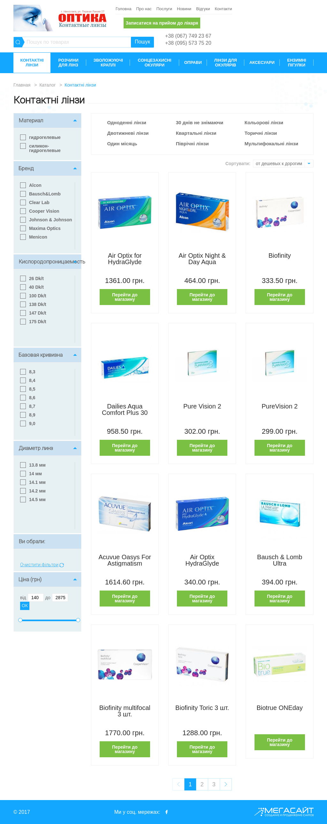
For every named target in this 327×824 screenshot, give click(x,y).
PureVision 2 (280, 406)
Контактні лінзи (31, 63)
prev (178, 784)
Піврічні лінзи (192, 143)
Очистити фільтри (39, 564)
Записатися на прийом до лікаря (161, 23)
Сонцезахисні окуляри (154, 63)
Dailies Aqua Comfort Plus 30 (125, 409)
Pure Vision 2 (202, 406)
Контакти (223, 8)
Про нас (143, 8)
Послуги (164, 8)
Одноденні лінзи (127, 122)
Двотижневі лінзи (128, 133)
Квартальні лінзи (196, 133)
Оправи (193, 62)
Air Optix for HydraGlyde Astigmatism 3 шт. (124, 258)
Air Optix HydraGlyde (202, 560)
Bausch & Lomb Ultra (279, 560)
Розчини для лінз (68, 63)
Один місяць (122, 143)
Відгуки (203, 8)
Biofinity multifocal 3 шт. (124, 711)
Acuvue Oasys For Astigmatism (124, 560)
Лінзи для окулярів (225, 63)
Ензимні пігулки (296, 63)
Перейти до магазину (125, 297)
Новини (184, 8)
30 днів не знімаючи (200, 122)
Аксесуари (262, 62)
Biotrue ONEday (279, 708)
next (226, 784)
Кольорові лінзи (264, 122)
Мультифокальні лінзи (271, 143)
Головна (123, 8)
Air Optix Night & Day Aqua (202, 258)
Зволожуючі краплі (108, 63)
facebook (166, 812)
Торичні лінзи (261, 133)
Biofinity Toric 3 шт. (202, 708)
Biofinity (280, 255)
